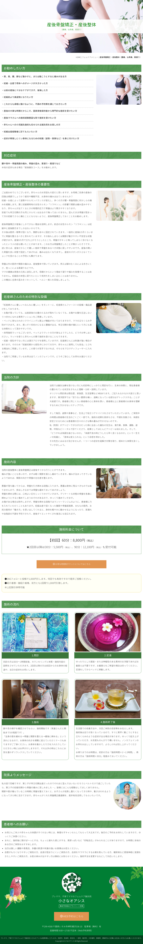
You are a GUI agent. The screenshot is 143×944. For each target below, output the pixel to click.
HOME (78, 57)
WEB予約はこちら (71, 916)
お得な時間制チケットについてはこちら (71, 564)
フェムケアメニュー (90, 57)
